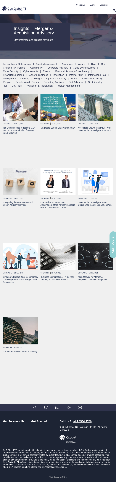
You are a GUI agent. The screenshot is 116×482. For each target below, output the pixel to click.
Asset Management (46, 64)
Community (36, 67)
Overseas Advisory (92, 78)
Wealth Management (69, 85)
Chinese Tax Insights (14, 67)
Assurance (67, 64)
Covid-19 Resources (84, 67)
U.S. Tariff (17, 85)
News (74, 78)
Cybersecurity (30, 71)
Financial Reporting (13, 75)
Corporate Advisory (57, 67)
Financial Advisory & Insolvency (72, 71)
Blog (93, 64)
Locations (104, 5)
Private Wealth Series (27, 82)
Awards (82, 64)
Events (92, 5)
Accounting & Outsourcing (17, 64)
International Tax (97, 75)
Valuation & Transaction (40, 85)
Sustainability (95, 82)
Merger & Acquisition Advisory (50, 78)
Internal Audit (76, 75)
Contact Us (80, 5)
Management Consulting (16, 78)
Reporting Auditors (54, 82)
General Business (38, 75)
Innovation (58, 75)
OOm (64, 477)
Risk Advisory (76, 82)
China (104, 64)
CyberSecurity (10, 71)
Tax (5, 85)
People (7, 82)
